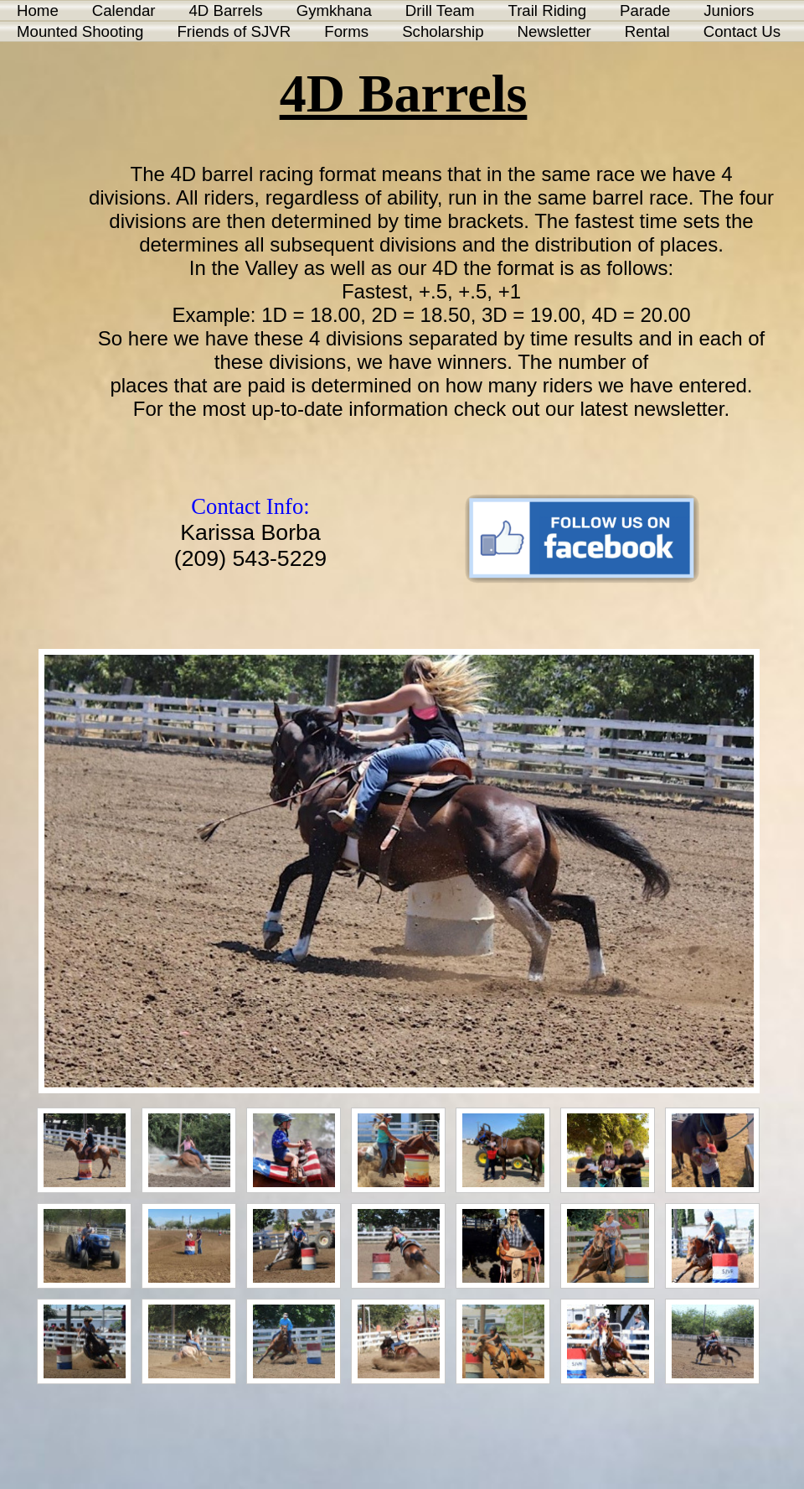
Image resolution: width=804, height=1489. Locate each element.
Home (38, 10)
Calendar (124, 10)
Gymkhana (334, 10)
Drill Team (440, 10)
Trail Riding (547, 10)
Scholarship (442, 31)
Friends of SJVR (234, 31)
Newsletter (554, 31)
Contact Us (742, 31)
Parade (645, 10)
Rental (647, 31)
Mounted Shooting (80, 31)
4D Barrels (225, 10)
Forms (346, 31)
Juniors (729, 10)
